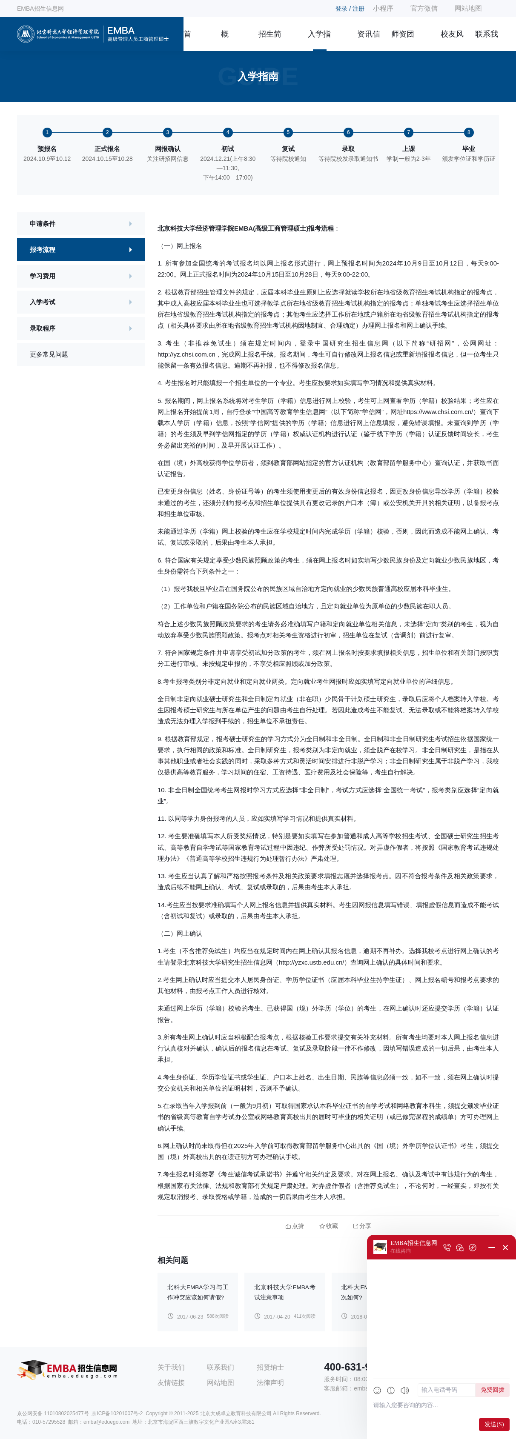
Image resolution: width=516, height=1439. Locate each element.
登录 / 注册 (349, 8)
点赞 (295, 1226)
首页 (187, 40)
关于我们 (171, 1367)
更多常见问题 (49, 354)
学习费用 (42, 276)
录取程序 (42, 328)
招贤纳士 (270, 1367)
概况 (225, 40)
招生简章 (269, 40)
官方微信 (424, 8)
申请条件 (42, 223)
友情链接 (171, 1382)
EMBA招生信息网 (40, 8)
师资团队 (402, 40)
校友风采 (452, 40)
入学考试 (42, 302)
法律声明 (270, 1382)
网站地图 (468, 8)
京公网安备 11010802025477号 (53, 1413)
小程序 (383, 8)
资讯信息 (368, 40)
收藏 (328, 1226)
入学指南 (319, 40)
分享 (362, 1226)
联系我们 (486, 40)
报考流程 (42, 249)
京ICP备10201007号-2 (117, 1413)
